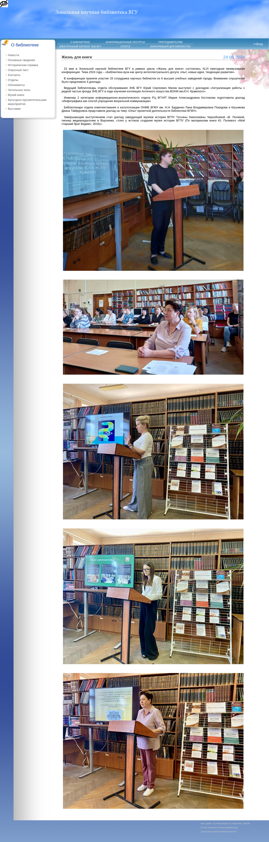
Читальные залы (19, 90)
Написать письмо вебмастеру (223, 827)
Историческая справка (23, 65)
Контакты (14, 75)
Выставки (14, 108)
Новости (13, 55)
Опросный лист (18, 70)
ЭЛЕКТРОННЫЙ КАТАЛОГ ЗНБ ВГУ (80, 46)
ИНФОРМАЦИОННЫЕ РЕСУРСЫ (125, 42)
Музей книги (16, 95)
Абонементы (16, 85)
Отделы (13, 80)
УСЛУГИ (125, 46)
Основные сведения (21, 60)
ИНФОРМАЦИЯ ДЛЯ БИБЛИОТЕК (170, 46)
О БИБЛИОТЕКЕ (80, 42)
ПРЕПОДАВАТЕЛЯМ (170, 42)
